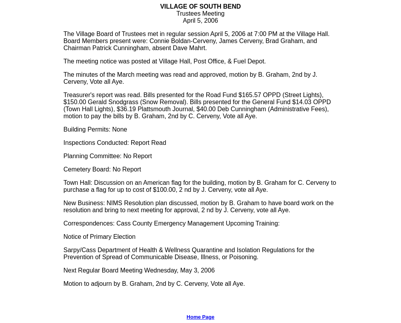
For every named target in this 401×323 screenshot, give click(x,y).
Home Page (201, 317)
